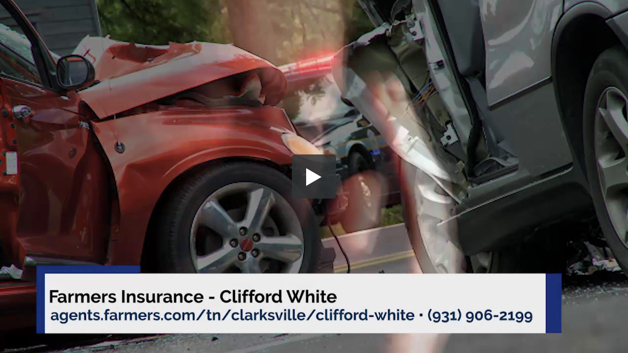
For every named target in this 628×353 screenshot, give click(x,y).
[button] (314, 176)
